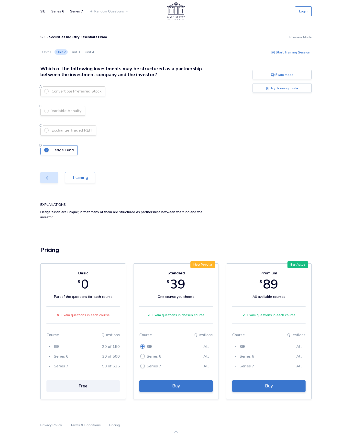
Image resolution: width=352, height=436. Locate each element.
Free (83, 386)
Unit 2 (61, 52)
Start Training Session (290, 52)
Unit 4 (89, 52)
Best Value (297, 264)
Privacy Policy (51, 425)
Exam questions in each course (83, 315)
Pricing (114, 425)
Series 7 (76, 11)
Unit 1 (47, 52)
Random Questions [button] (109, 11)
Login (303, 11)
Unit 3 (75, 52)
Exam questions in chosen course (176, 315)
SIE (42, 11)
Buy (176, 386)
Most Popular (202, 264)
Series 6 (57, 11)
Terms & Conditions (85, 425)
